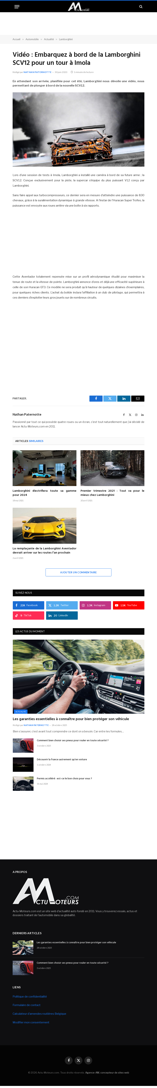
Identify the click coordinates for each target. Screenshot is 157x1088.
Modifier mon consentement (31, 1022)
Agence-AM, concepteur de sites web (107, 1072)
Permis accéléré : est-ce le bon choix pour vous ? (64, 779)
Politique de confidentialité (30, 996)
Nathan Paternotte (37, 72)
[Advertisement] (78, 241)
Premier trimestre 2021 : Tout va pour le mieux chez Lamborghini (112, 493)
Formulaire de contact (26, 1005)
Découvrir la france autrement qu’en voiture (62, 760)
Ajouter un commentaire (78, 572)
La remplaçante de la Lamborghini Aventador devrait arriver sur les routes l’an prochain (44, 551)
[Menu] (16, 6)
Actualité (20, 712)
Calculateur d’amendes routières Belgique (39, 1013)
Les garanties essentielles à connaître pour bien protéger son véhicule (71, 719)
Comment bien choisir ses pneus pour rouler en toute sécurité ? (73, 741)
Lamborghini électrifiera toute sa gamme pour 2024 (44, 493)
